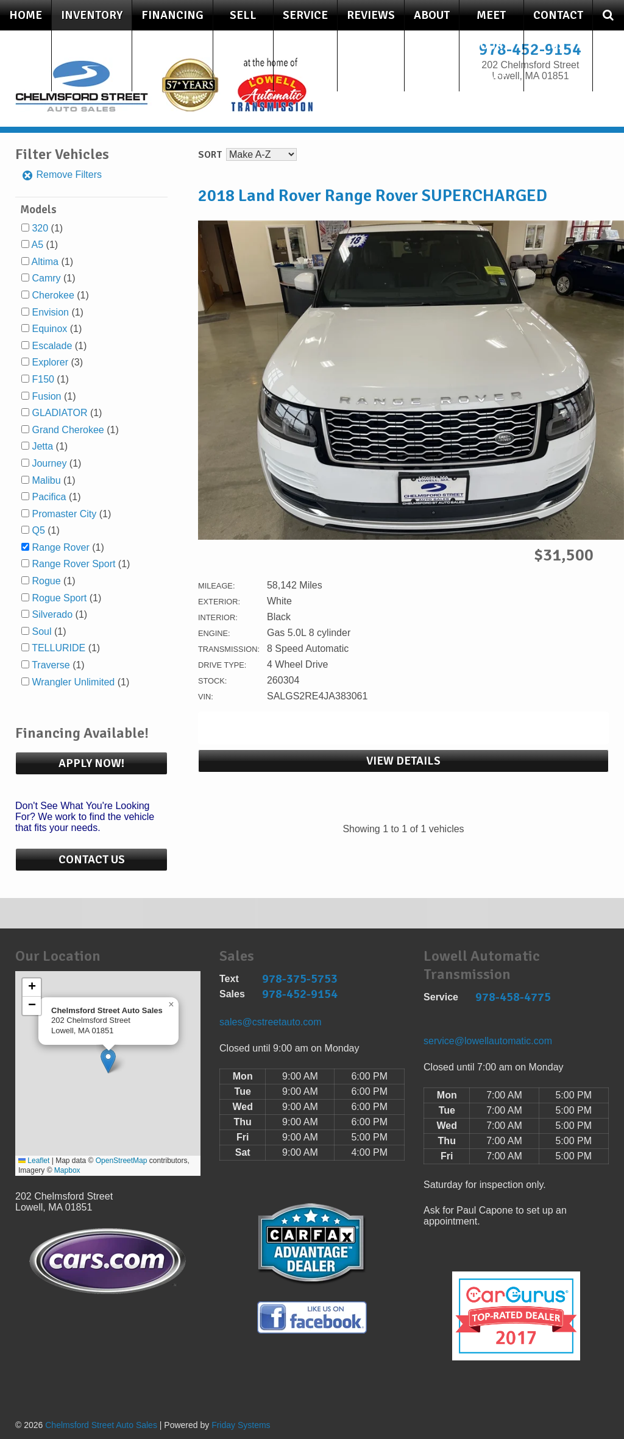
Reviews (371, 15)
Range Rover (60, 547)
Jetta (42, 446)
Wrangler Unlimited (73, 682)
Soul (41, 631)
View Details (403, 761)
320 (40, 228)
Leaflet (33, 1160)
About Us (432, 30)
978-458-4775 (513, 997)
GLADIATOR (59, 413)
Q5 (38, 530)
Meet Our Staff (491, 45)
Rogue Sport (59, 598)
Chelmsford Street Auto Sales (101, 1425)
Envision (50, 312)
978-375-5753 (300, 978)
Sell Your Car (243, 45)
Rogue (46, 581)
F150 (43, 379)
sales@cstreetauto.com (270, 1022)
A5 (38, 244)
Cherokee (53, 295)
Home (25, 15)
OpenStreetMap (121, 1160)
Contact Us (558, 30)
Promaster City (64, 514)
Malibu (46, 480)
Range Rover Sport (73, 564)
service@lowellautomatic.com (488, 1041)
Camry (46, 278)
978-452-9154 (300, 994)
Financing (172, 15)
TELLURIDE (58, 648)
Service (305, 15)
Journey (49, 463)
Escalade (52, 346)
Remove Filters (61, 174)
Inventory (91, 15)
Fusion (46, 396)
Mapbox (67, 1170)
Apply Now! (91, 763)
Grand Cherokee (68, 430)
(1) (47, 228)
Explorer (50, 362)
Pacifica (49, 497)
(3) (57, 362)
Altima (45, 261)
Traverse (51, 665)
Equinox (49, 329)
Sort (210, 155)
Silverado (52, 614)
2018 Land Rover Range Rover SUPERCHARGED (372, 195)
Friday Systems (240, 1425)
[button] (108, 1060)
